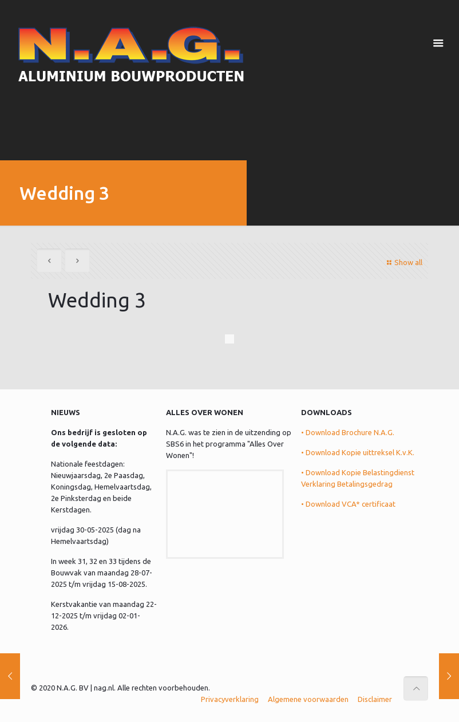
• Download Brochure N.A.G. (347, 432)
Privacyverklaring (230, 699)
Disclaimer (375, 699)
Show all (403, 262)
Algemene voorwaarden (308, 699)
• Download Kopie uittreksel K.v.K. (357, 452)
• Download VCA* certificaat (348, 504)
